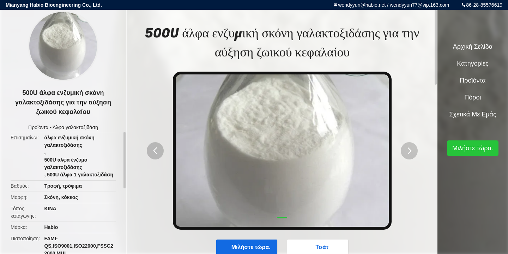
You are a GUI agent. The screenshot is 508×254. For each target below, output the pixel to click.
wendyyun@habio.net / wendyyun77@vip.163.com (393, 5)
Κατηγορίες (472, 63)
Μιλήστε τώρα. (472, 148)
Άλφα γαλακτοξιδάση (75, 127)
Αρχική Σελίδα (472, 46)
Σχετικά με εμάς (472, 114)
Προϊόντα (38, 127)
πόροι (472, 97)
